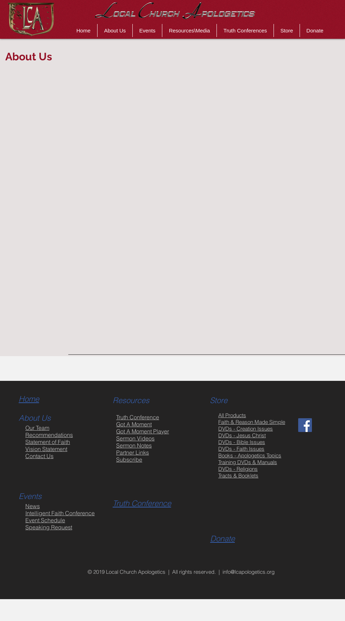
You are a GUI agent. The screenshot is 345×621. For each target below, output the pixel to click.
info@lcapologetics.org (248, 571)
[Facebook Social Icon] (305, 425)
